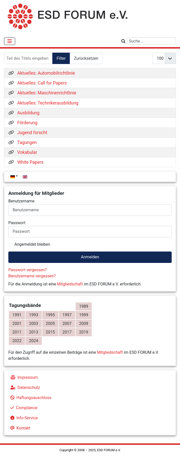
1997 (67, 315)
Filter (61, 58)
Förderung (27, 122)
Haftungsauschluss (29, 397)
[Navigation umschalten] (9, 41)
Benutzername (21, 201)
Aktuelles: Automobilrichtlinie (46, 73)
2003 (33, 323)
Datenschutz (24, 387)
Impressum (23, 377)
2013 (33, 332)
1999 (83, 315)
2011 (16, 332)
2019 (83, 332)
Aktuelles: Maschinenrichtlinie (46, 92)
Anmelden (90, 257)
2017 (67, 332)
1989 (83, 306)
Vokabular (27, 152)
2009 (83, 323)
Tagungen (27, 142)
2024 (33, 340)
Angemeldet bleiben (32, 244)
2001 (16, 323)
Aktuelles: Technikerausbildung (47, 103)
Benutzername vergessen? (32, 276)
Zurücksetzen (86, 58)
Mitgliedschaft (70, 284)
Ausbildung (28, 112)
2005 (50, 323)
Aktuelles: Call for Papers (42, 83)
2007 (67, 323)
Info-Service (23, 418)
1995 (50, 315)
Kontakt (19, 428)
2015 (50, 332)
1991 (16, 315)
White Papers (30, 162)
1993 (33, 315)
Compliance (22, 407)
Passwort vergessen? (27, 269)
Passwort (16, 222)
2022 (16, 340)
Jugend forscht (32, 132)
